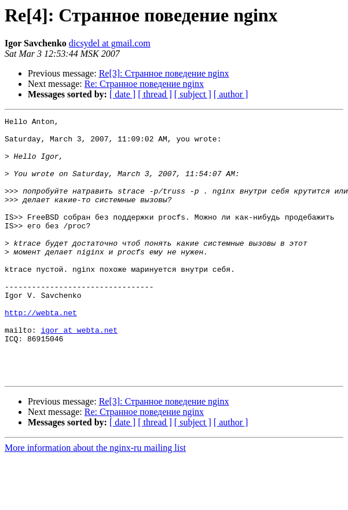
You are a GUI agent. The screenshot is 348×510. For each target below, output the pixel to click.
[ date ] (122, 94)
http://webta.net (41, 352)
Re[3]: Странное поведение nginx (164, 73)
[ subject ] (192, 94)
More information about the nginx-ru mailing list (95, 500)
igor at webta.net (79, 373)
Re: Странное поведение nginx (144, 84)
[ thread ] (155, 94)
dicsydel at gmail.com (110, 43)
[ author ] (231, 94)
